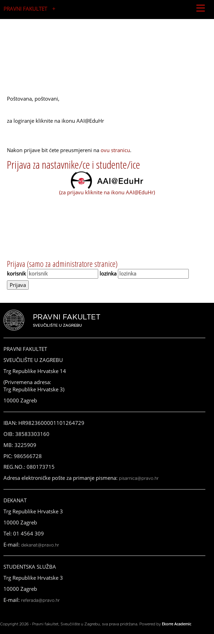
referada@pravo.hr (40, 600)
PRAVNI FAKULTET (25, 8)
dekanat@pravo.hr (40, 545)
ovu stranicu (115, 150)
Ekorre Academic (176, 623)
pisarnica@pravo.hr (139, 478)
